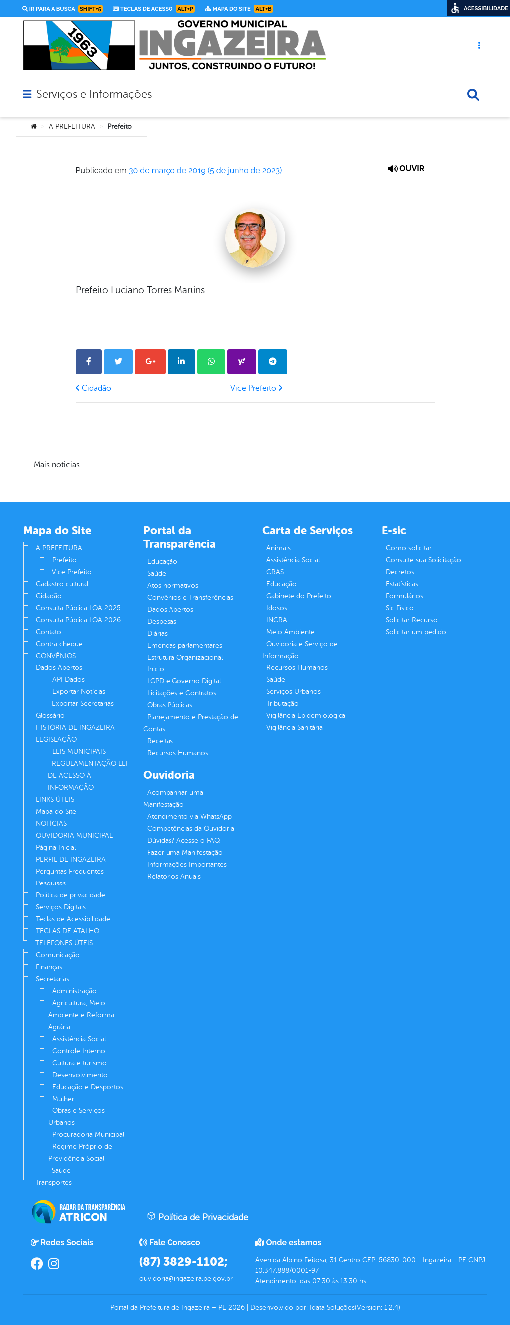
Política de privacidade (70, 895)
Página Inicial (56, 847)
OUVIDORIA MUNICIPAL (74, 835)
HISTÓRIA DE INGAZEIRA (75, 727)
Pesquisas (51, 883)
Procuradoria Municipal (88, 1134)
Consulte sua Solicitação (423, 560)
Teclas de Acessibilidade (73, 919)
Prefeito (64, 560)
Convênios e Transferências (190, 597)
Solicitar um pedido (416, 632)
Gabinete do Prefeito (298, 596)
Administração (74, 991)
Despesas (161, 621)
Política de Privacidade (197, 1216)
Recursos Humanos (177, 753)
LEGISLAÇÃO (56, 739)
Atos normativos (172, 585)
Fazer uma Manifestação (185, 852)
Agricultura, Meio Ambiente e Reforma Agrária (81, 1015)
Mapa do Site (56, 811)
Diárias (157, 633)
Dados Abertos (59, 667)
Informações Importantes (187, 864)
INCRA (276, 620)
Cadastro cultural (62, 584)
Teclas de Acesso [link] (154, 8)
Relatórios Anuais (174, 876)
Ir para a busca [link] (62, 8)
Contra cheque (59, 644)
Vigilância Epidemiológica (305, 715)
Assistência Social (79, 1039)
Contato (48, 632)
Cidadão (93, 388)
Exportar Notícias (78, 691)
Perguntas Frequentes (70, 871)
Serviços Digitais (61, 907)
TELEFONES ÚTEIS (64, 943)
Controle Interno (78, 1051)
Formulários (404, 596)
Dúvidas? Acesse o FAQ (183, 840)
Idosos (276, 608)
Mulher (63, 1099)
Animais (278, 548)
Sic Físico (400, 608)
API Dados (68, 679)
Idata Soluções (332, 1307)
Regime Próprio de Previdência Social (80, 1152)
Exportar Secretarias (83, 703)
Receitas (160, 741)
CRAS (275, 572)
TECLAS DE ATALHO (67, 931)
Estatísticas (402, 584)
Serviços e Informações (94, 94)
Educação (162, 561)
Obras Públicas (169, 705)
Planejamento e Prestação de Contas (190, 723)
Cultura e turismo (79, 1063)
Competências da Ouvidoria (190, 828)
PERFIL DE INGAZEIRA (71, 859)
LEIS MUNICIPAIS (79, 751)
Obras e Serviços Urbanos (76, 1116)
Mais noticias (57, 464)
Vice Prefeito (256, 388)
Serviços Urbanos (293, 691)
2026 (235, 1307)
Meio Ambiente (290, 632)
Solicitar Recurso (412, 620)
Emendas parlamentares (184, 645)
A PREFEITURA (72, 126)
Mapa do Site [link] (239, 8)
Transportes (53, 1182)
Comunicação (58, 955)
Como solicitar (409, 548)
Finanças (49, 967)
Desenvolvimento (80, 1075)
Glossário (50, 715)
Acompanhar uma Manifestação (173, 798)
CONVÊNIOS (56, 656)
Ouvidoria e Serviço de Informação (300, 650)
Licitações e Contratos (181, 693)
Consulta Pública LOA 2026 (78, 620)
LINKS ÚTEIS (55, 799)
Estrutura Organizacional (185, 657)
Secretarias (52, 979)
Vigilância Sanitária (294, 727)
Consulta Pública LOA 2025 (78, 608)
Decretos (400, 572)
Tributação (282, 703)
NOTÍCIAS (51, 823)
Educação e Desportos (87, 1087)
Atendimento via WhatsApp (189, 816)
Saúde (61, 1170)
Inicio (155, 669)
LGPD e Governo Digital (184, 681)
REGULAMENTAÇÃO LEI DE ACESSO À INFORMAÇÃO (88, 775)
